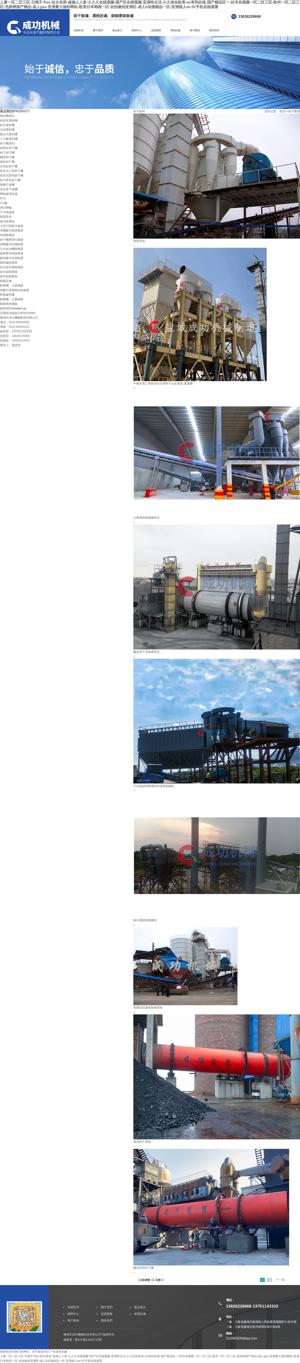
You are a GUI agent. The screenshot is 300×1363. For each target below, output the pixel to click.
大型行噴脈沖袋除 (11, 226)
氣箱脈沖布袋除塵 (11, 258)
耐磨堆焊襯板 (9, 303)
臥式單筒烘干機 (10, 180)
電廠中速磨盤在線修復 (14, 290)
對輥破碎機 (7, 294)
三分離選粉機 (9, 138)
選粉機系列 (7, 116)
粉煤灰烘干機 (9, 148)
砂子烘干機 (7, 152)
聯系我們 (214, 30)
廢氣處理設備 (9, 193)
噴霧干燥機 (7, 184)
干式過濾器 (7, 212)
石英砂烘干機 (9, 166)
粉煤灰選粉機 (9, 120)
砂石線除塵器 (9, 271)
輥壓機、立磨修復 (11, 285)
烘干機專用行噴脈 (11, 239)
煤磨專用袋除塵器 (11, 253)
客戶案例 (195, 30)
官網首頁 (79, 30)
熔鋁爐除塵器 (9, 262)
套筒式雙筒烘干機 (11, 175)
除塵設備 (6, 281)
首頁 (282, 111)
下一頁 (280, 1280)
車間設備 (175, 30)
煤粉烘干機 (7, 161)
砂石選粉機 (7, 125)
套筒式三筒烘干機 (11, 171)
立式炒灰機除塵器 (11, 248)
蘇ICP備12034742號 (88, 1339)
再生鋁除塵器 (9, 276)
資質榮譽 (156, 30)
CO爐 (3, 203)
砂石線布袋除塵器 (11, 267)
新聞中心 (137, 30)
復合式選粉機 (9, 134)
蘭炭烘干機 (7, 157)
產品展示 (117, 30)
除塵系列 (6, 216)
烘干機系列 (7, 143)
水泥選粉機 (7, 129)
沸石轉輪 (6, 207)
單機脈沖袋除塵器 (11, 230)
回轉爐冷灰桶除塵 (11, 244)
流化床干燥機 (9, 189)
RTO (3, 198)
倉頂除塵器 (7, 221)
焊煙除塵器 (7, 235)
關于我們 (98, 30)
